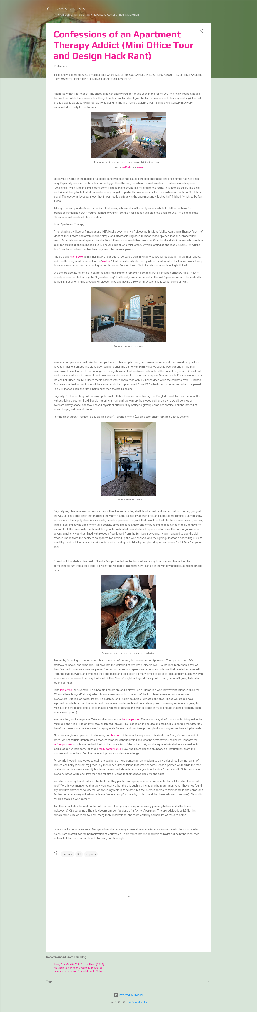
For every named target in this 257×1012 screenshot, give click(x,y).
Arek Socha (126, 167)
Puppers (91, 854)
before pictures (63, 744)
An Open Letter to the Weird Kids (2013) (78, 968)
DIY (79, 854)
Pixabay (139, 167)
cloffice (106, 261)
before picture (131, 719)
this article (76, 256)
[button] (201, 31)
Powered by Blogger (128, 995)
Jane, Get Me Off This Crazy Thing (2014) (79, 964)
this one (115, 735)
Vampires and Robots (70, 9)
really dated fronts (110, 749)
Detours (67, 854)
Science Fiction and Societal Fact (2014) (78, 971)
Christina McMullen (138, 1002)
